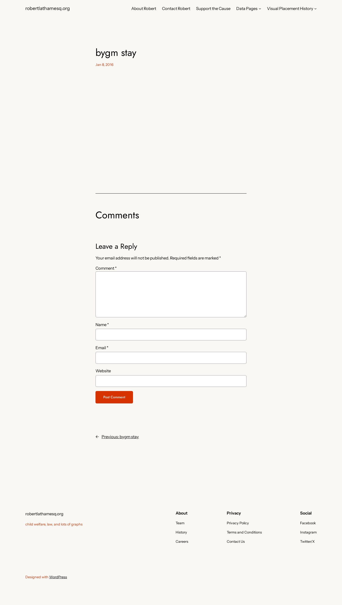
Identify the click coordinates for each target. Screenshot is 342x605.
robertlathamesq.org (47, 8)
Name (102, 324)
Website (103, 370)
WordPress (58, 577)
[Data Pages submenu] (260, 8)
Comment (106, 268)
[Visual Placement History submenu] (315, 8)
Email (101, 347)
